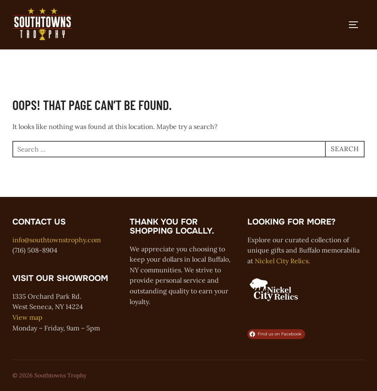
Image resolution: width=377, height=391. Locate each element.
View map (27, 317)
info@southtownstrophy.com (56, 240)
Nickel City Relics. (282, 261)
